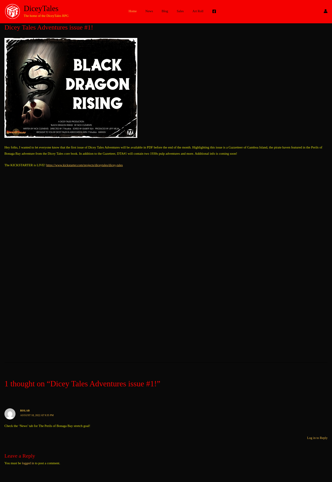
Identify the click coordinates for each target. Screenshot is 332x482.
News (151, 11)
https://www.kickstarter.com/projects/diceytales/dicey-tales (85, 165)
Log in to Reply (317, 437)
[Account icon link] (326, 11)
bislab (25, 410)
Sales (178, 11)
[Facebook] (209, 11)
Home (137, 11)
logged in (28, 463)
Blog (165, 11)
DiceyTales (41, 8)
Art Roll (194, 11)
